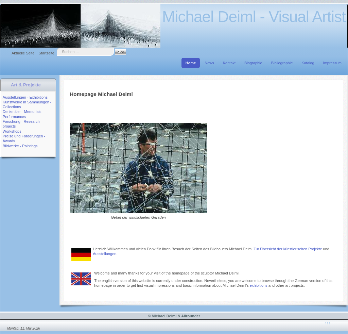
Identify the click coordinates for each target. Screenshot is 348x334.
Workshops (12, 131)
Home (191, 63)
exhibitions (258, 285)
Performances (14, 117)
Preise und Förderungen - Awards (24, 138)
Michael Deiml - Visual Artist (254, 17)
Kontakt (229, 63)
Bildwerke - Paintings (20, 146)
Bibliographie (282, 63)
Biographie (253, 63)
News (209, 63)
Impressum (332, 63)
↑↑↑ (327, 323)
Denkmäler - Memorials (22, 112)
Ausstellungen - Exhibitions (25, 97)
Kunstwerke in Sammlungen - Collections (27, 104)
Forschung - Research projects (21, 123)
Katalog (307, 63)
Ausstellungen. (105, 254)
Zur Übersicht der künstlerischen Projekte (288, 249)
